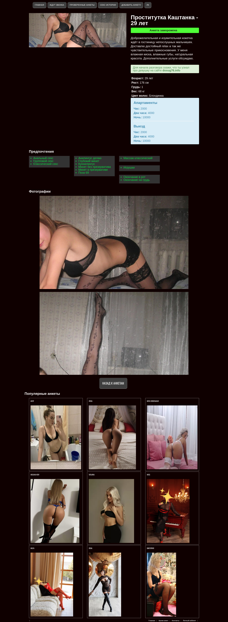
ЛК (147, 5)
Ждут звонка (57, 5)
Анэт (32, 401)
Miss (148, 474)
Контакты (175, 620)
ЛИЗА (91, 401)
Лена (90, 548)
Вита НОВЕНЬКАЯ (153, 401)
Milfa (32, 548)
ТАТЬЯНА (92, 474)
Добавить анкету (131, 5)
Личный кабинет (189, 620)
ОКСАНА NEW (35, 474)
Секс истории (108, 5)
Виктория (150, 548)
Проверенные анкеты (82, 5)
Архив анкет (163, 620)
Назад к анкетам (113, 383)
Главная (39, 5)
